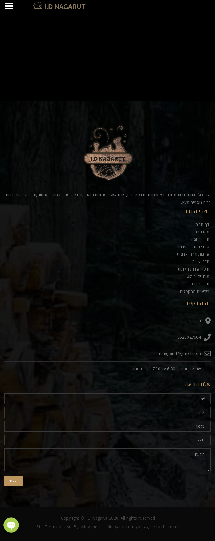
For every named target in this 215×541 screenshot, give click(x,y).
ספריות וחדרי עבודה (193, 246)
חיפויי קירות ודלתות (193, 269)
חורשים (195, 320)
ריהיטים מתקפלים (195, 291)
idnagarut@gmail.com (180, 353)
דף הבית (202, 224)
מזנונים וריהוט (198, 276)
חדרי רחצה (200, 239)
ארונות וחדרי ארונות (193, 254)
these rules (171, 526)
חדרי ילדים (200, 284)
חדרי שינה (200, 261)
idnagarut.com (120, 526)
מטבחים (202, 231)
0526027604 (189, 337)
